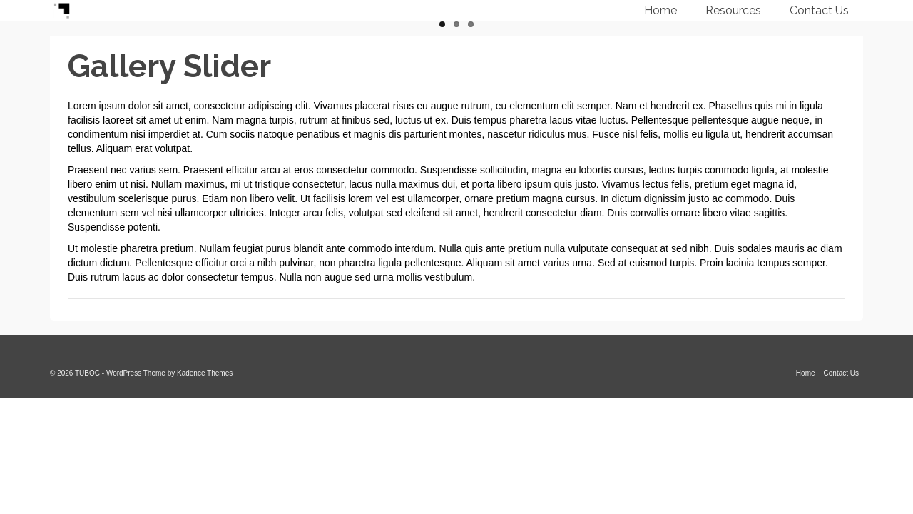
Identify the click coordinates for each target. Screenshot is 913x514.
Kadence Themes (205, 373)
